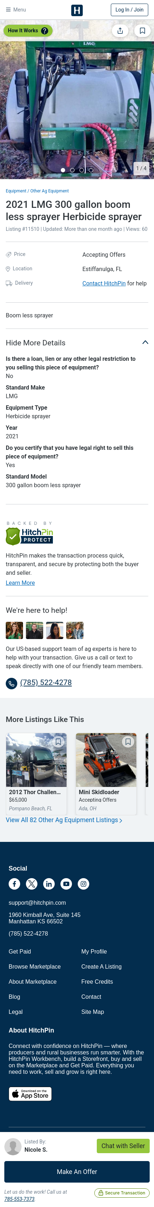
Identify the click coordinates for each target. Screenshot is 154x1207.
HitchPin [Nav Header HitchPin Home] (77, 10)
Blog (14, 997)
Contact (91, 997)
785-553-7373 (19, 1199)
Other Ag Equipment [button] (49, 191)
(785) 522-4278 (28, 934)
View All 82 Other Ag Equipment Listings (64, 820)
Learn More (20, 582)
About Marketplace (32, 982)
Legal (16, 1012)
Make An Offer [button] (77, 1171)
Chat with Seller (123, 1146)
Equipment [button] (16, 191)
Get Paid (20, 952)
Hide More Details (77, 342)
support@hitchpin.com (37, 903)
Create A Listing (101, 967)
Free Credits (97, 982)
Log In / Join (130, 10)
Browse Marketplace (35, 967)
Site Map (92, 1012)
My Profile (94, 952)
